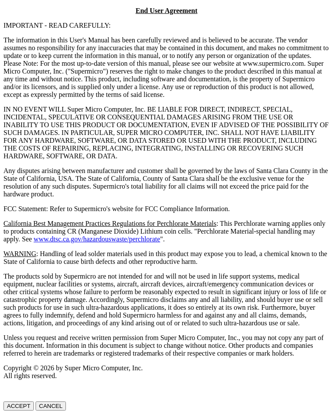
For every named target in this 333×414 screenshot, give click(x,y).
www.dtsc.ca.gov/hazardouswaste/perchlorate (97, 239)
